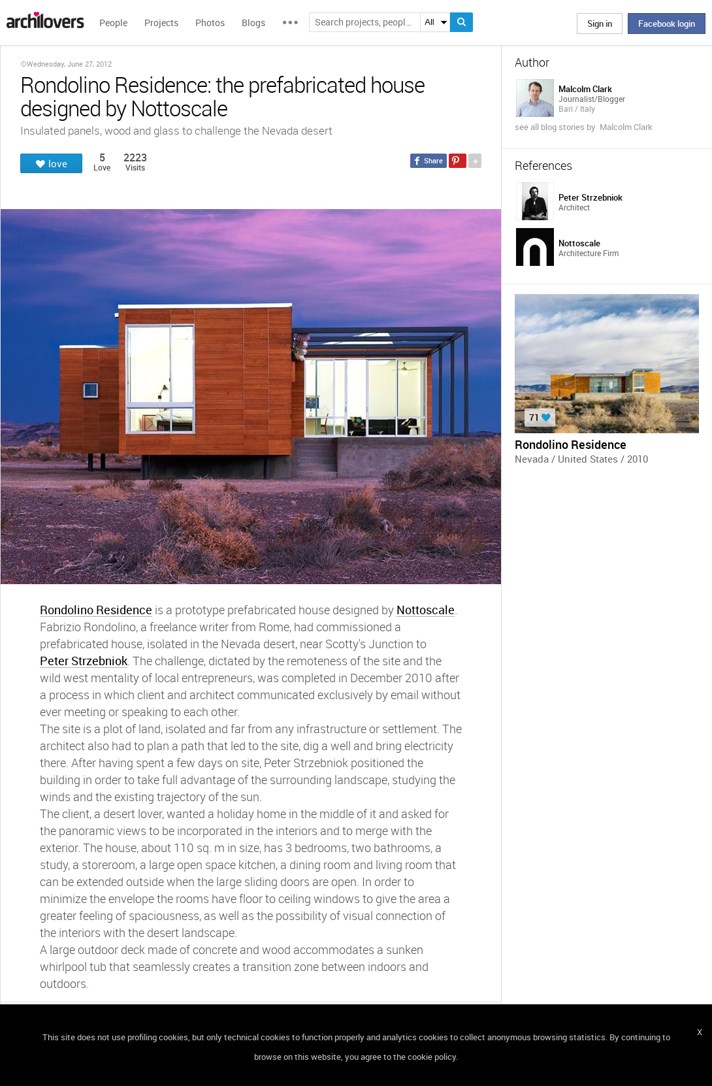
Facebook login (666, 23)
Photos (210, 22)
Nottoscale (425, 609)
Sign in (599, 23)
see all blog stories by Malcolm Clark (584, 127)
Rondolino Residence (96, 609)
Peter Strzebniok (83, 660)
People (113, 22)
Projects (161, 22)
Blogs (253, 22)
